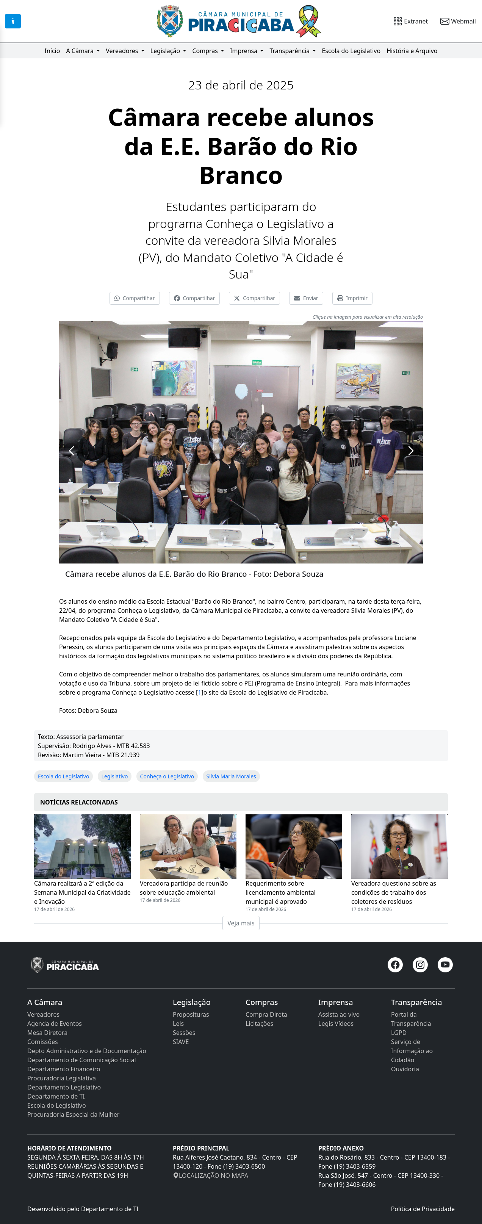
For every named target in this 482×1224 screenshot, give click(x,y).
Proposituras (191, 1014)
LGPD (399, 1032)
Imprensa (244, 51)
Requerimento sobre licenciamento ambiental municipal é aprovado (281, 892)
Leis (178, 1023)
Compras (205, 51)
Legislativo (115, 776)
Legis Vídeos (336, 1023)
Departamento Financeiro (63, 1069)
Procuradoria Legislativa (61, 1078)
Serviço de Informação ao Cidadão (412, 1051)
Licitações (259, 1023)
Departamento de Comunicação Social (81, 1060)
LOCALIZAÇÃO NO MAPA (210, 1175)
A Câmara (80, 51)
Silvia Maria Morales (231, 776)
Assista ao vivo (339, 1014)
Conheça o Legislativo (167, 776)
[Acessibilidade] (13, 21)
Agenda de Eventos (54, 1023)
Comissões (42, 1042)
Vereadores (122, 51)
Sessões (184, 1032)
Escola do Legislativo (351, 51)
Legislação (166, 51)
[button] (71, 451)
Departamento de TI (56, 1096)
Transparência (290, 51)
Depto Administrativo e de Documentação (86, 1051)
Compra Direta (266, 1014)
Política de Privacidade (423, 1209)
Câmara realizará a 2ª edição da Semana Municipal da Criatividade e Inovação (82, 892)
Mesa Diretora (47, 1032)
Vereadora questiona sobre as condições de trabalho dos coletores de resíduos (393, 892)
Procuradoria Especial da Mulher (73, 1114)
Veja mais (240, 923)
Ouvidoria (405, 1069)
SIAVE (181, 1042)
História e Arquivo (412, 51)
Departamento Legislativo (64, 1087)
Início (52, 51)
